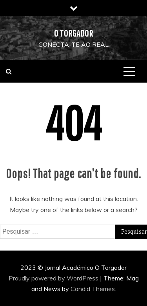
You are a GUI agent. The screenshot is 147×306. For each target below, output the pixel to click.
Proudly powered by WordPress (54, 278)
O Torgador (73, 33)
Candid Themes (93, 289)
